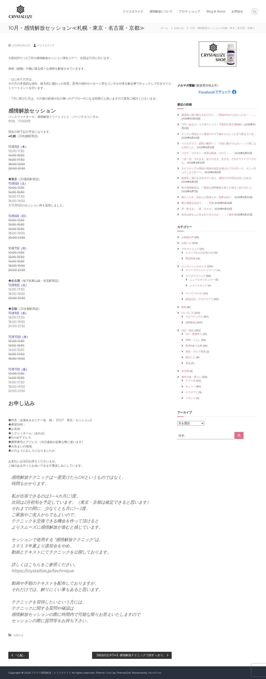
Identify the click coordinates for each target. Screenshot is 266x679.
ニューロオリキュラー (202, 279)
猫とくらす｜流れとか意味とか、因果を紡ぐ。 (207, 197)
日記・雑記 (187, 330)
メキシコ (191, 398)
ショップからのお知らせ (199, 252)
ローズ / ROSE (194, 293)
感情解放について (161, 11)
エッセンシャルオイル (193, 266)
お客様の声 (187, 237)
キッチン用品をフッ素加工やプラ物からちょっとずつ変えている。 (218, 133)
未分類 (185, 371)
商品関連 (191, 258)
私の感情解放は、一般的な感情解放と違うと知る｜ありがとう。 (217, 187)
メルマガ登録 (186, 85)
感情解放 (191, 322)
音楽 (188, 363)
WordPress (154, 672)
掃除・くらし (193, 339)
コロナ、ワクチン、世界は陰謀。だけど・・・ (207, 153)
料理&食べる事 (194, 345)
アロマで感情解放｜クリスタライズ (51, 672)
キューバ (191, 386)
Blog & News (215, 11)
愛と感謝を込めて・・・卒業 (197, 202)
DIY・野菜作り (194, 334)
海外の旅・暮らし (191, 376)
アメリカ (191, 380)
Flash (109, 672)
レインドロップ (198, 285)
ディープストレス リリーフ (201, 270)
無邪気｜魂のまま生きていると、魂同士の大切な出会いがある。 (217, 178)
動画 (183, 307)
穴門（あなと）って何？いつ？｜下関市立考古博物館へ (212, 124)
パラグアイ (192, 392)
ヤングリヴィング (196, 275)
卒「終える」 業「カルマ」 (197, 208)
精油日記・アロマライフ (199, 299)
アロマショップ (190, 248)
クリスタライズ (133, 11)
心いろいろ (187, 312)
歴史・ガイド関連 (196, 351)
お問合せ (237, 11)
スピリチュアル (194, 316)
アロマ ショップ (189, 11)
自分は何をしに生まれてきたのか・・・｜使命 (207, 214)
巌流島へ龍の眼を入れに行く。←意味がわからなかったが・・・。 (218, 114)
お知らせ (179, 28)
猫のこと (191, 357)
